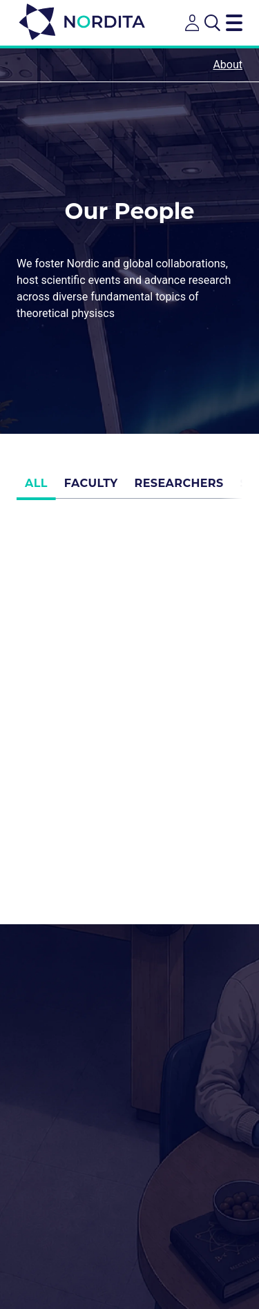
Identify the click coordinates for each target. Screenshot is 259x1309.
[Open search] (212, 23)
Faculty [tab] (91, 488)
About (227, 64)
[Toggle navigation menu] (234, 23)
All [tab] (36, 488)
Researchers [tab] (179, 488)
